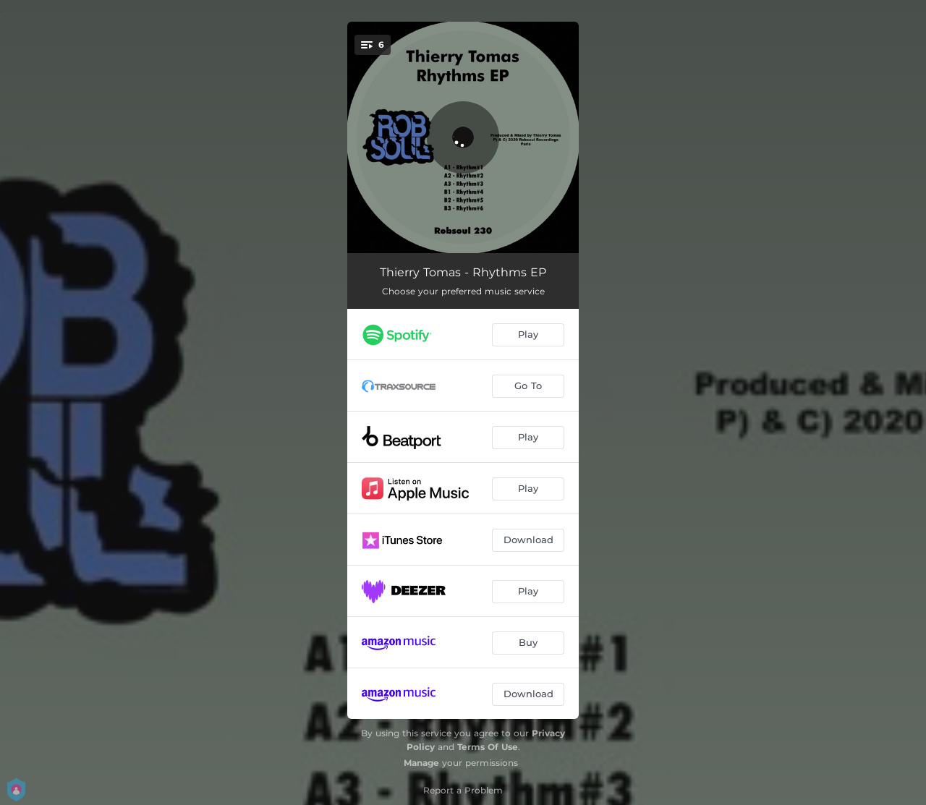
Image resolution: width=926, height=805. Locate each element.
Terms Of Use (487, 746)
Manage (421, 762)
